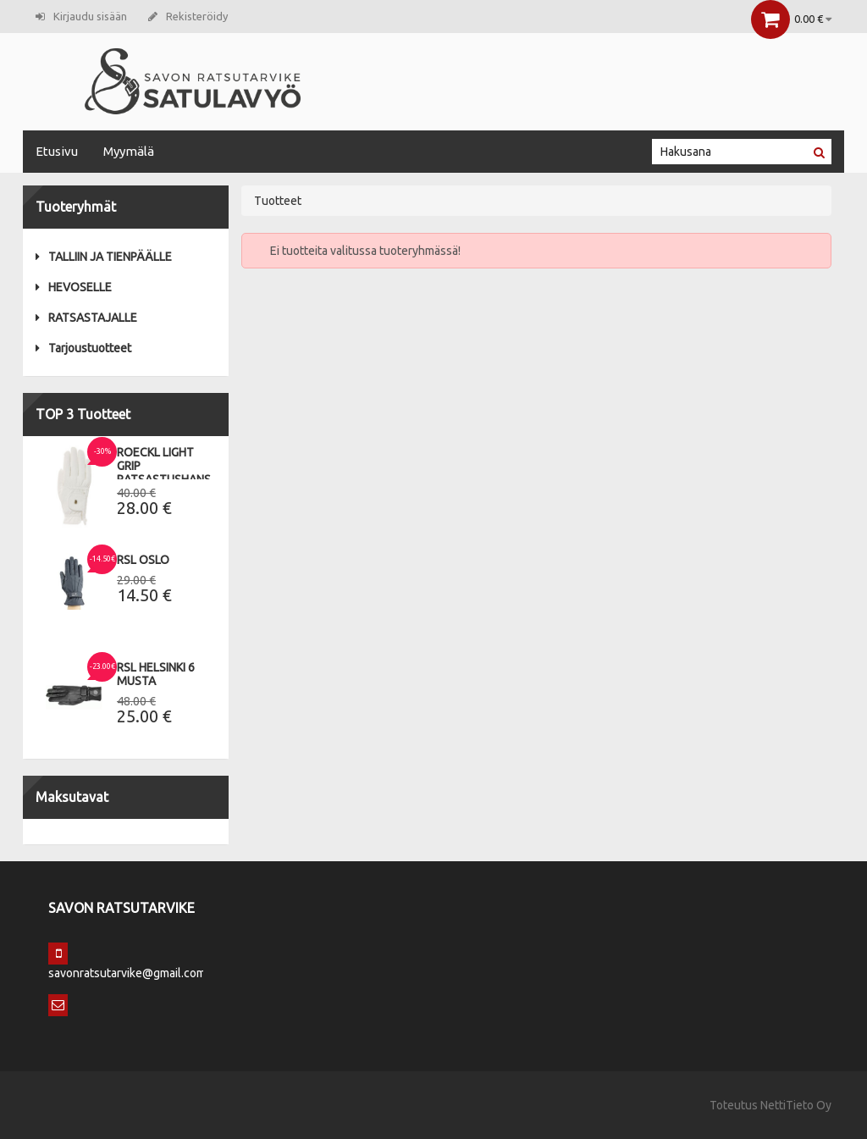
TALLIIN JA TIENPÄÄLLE (104, 256)
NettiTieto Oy (795, 1105)
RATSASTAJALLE (86, 317)
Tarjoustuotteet (83, 348)
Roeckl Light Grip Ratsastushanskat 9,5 (174, 472)
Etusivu (57, 151)
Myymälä (128, 151)
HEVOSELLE (74, 287)
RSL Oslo (143, 560)
